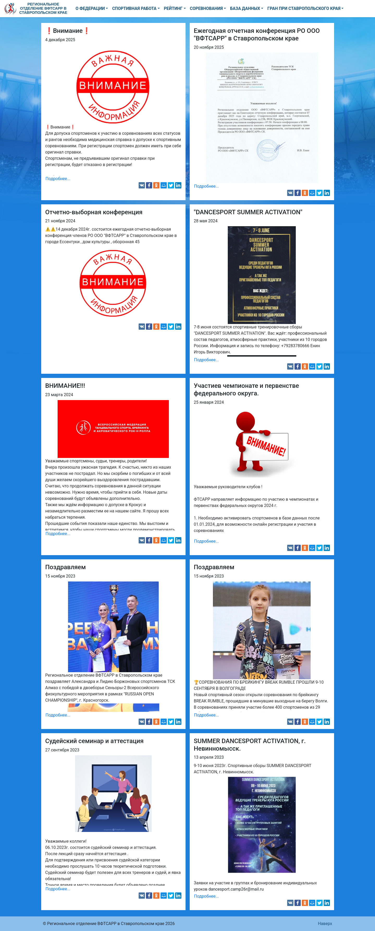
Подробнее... (58, 178)
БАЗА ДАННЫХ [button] (245, 8)
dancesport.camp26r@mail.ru (236, 889)
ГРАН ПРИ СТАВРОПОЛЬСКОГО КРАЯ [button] (303, 8)
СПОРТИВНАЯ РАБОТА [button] (134, 8)
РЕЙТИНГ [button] (173, 8)
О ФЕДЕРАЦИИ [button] (90, 8)
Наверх (325, 923)
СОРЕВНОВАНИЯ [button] (206, 8)
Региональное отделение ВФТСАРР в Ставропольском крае (43, 8)
